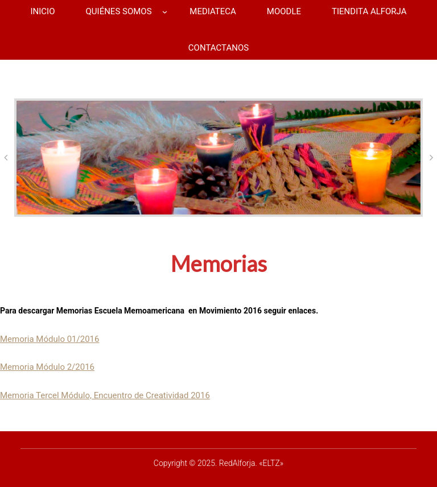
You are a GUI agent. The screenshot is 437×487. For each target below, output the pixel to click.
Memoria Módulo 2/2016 (47, 367)
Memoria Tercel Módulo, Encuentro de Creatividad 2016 (105, 395)
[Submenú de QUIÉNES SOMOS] (164, 11)
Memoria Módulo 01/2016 (49, 339)
